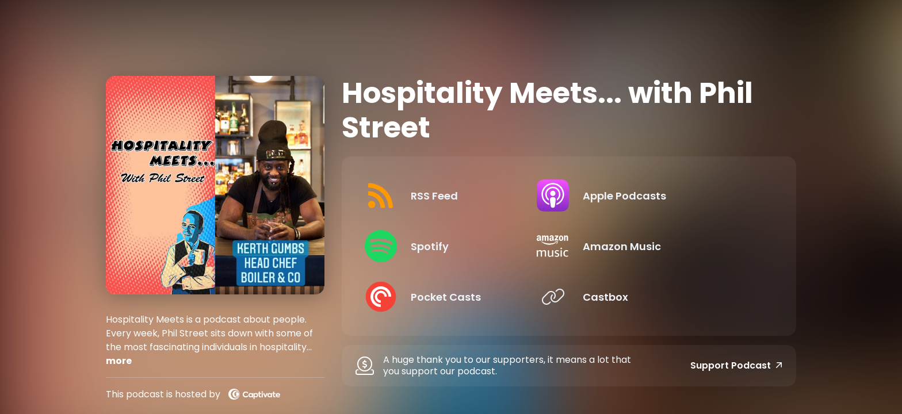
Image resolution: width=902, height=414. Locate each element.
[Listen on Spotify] (460, 246)
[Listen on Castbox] (669, 296)
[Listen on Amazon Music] (669, 246)
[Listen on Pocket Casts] (460, 296)
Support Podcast (736, 365)
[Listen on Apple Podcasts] (669, 195)
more (119, 360)
